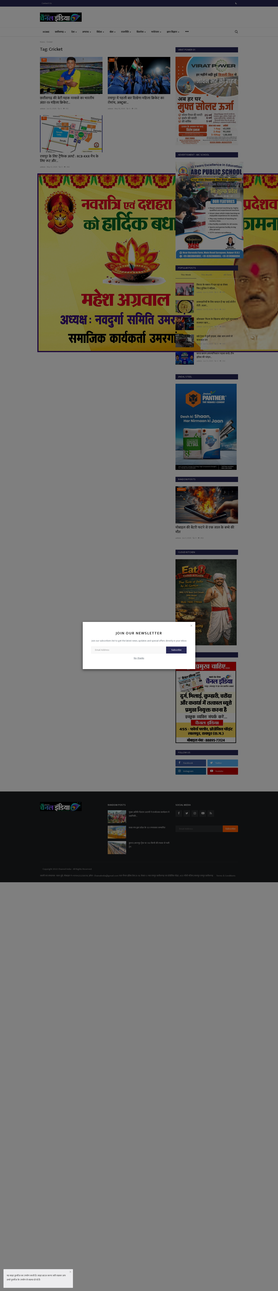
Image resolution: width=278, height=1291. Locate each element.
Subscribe (176, 650)
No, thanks (139, 658)
